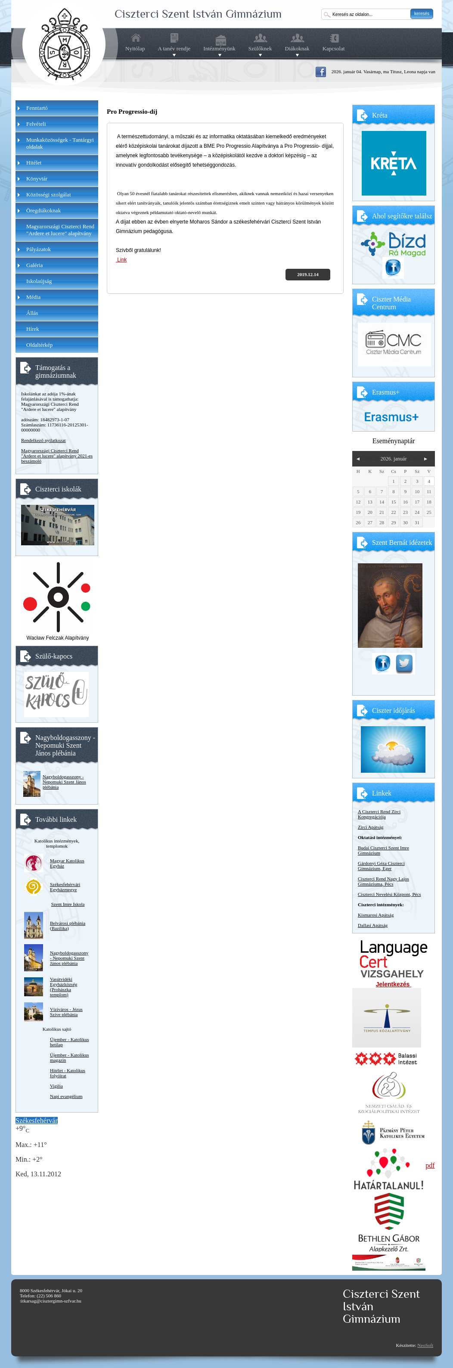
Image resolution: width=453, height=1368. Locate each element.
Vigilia (56, 1085)
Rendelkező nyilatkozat (43, 440)
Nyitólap (135, 48)
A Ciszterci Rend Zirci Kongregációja (379, 814)
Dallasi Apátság (373, 925)
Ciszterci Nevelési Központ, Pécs (389, 894)
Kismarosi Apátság (376, 914)
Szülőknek (260, 48)
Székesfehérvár (37, 1120)
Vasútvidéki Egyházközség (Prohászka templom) (64, 986)
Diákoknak (297, 48)
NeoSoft (425, 1345)
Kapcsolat (334, 48)
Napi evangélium (66, 1096)
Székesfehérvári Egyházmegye (65, 887)
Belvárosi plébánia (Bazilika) (67, 925)
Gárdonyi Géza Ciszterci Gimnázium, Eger (381, 866)
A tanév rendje (174, 48)
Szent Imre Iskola (68, 904)
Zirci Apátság (371, 827)
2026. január (393, 459)
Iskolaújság (39, 281)
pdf (429, 1165)
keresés (421, 13)
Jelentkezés (394, 984)
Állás (32, 313)
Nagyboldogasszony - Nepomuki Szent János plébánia (64, 782)
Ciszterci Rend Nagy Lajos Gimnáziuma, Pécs (383, 881)
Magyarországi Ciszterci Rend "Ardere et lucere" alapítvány (60, 229)
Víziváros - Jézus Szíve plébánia (66, 1012)
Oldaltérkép (39, 345)
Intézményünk (219, 48)
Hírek (32, 329)
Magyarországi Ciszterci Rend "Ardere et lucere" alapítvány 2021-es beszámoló (57, 455)
